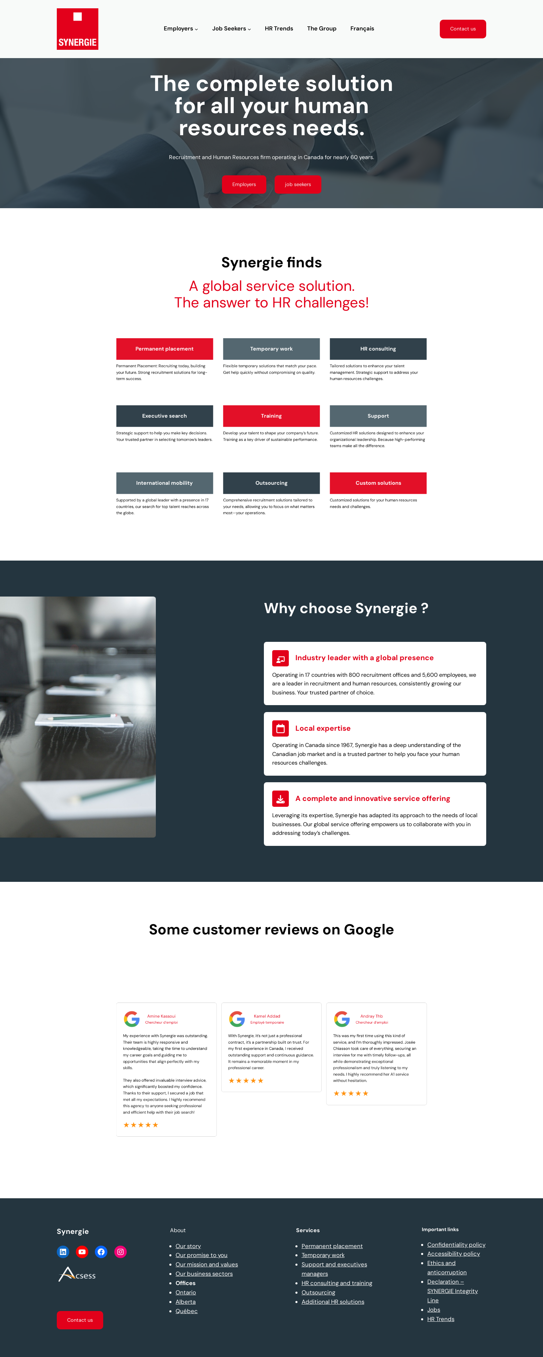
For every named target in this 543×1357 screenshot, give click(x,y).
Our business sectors (204, 1273)
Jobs (433, 1309)
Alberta (186, 1301)
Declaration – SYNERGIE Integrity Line (452, 1291)
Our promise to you (202, 1255)
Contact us (463, 29)
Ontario (186, 1292)
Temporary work (323, 1255)
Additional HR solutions (333, 1301)
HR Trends (440, 1319)
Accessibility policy (453, 1253)
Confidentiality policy (456, 1244)
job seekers (298, 184)
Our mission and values (207, 1264)
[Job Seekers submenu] (249, 29)
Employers (244, 184)
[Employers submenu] (196, 29)
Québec (187, 1311)
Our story (188, 1246)
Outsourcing (318, 1292)
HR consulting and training (337, 1283)
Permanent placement (332, 1246)
